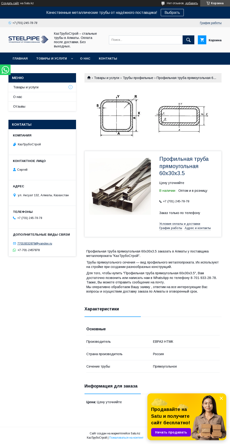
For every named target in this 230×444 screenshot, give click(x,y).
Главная (20, 58)
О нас (85, 58)
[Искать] (188, 39)
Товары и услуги (51, 58)
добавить (191, 3)
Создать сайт (10, 3)
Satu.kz (135, 433)
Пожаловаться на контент (126, 437)
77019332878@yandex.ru (34, 243)
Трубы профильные (138, 78)
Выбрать (172, 13)
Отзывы (19, 106)
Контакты (108, 58)
